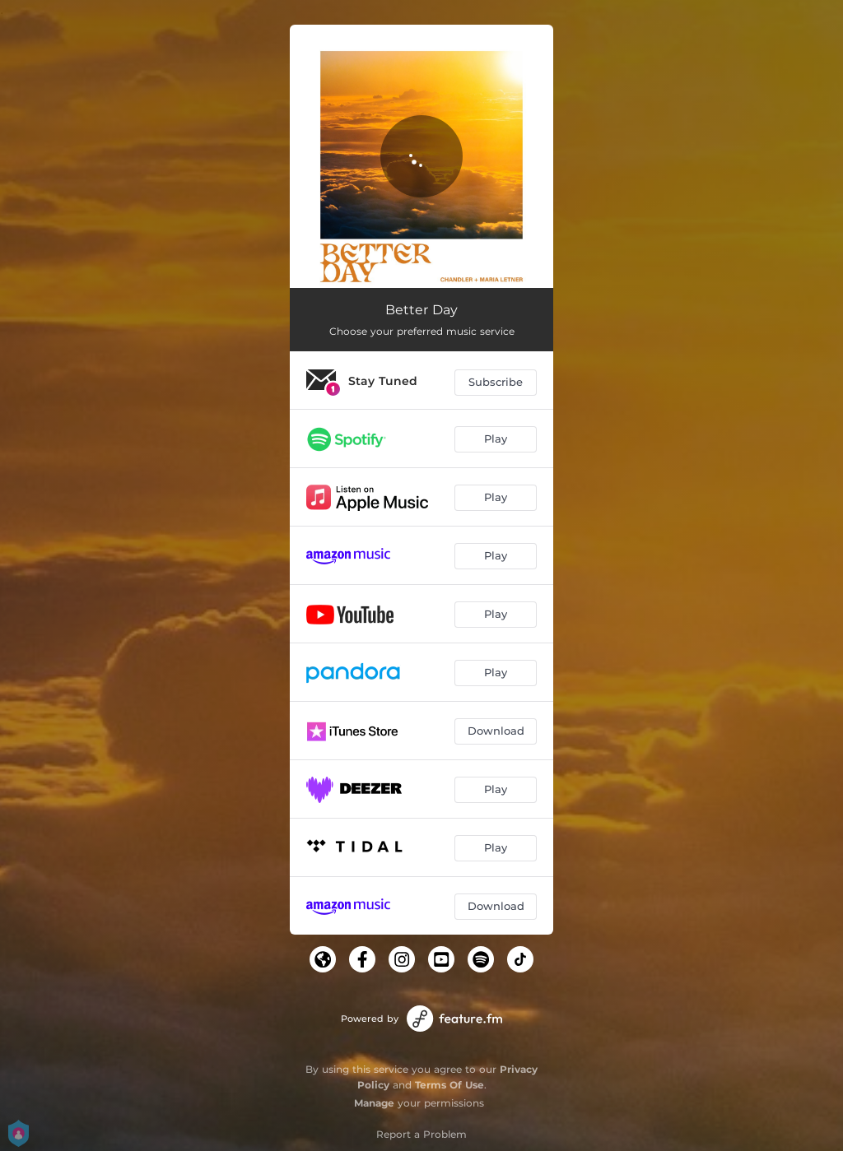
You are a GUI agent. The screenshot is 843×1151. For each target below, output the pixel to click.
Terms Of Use (449, 1085)
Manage (374, 1103)
